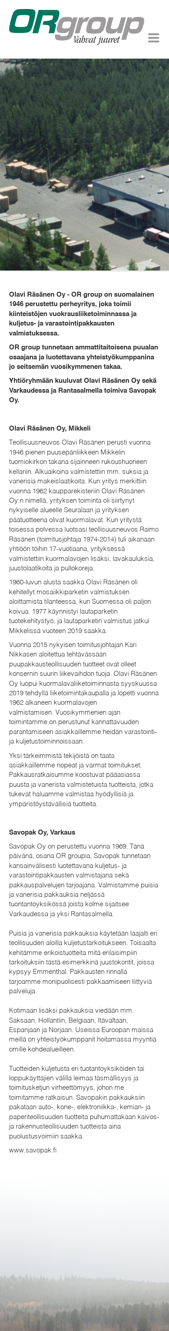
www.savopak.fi (33, 1150)
